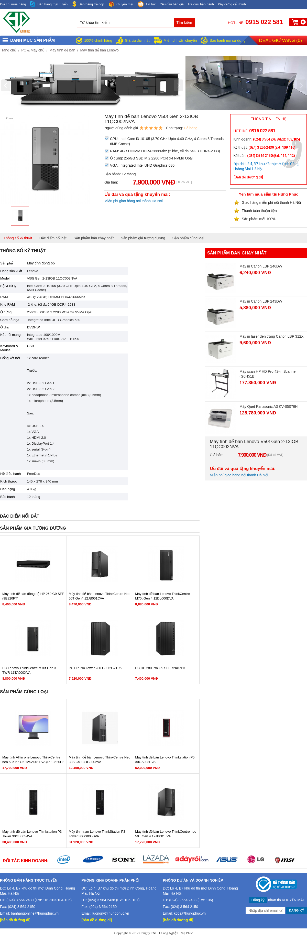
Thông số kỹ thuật (18, 238)
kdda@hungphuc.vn (190, 913)
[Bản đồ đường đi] (248, 177)
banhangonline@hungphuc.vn (35, 913)
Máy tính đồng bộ (41, 263)
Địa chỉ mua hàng (13, 4)
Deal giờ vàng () (280, 40)
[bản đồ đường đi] (15, 920)
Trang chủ (8, 50)
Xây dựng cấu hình (232, 4)
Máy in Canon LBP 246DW (260, 266)
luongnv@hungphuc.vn (110, 913)
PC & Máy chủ (33, 50)
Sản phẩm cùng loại (188, 238)
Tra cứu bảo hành (201, 4)
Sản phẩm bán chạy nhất (94, 238)
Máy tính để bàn (62, 50)
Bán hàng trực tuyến (49, 4)
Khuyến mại (120, 4)
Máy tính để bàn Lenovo (99, 50)
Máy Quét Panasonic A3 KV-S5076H (268, 406)
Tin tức (146, 4)
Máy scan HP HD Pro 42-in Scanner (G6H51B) (268, 373)
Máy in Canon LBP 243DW (260, 301)
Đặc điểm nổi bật (53, 238)
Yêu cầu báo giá (172, 4)
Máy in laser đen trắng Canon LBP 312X (271, 336)
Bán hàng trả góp (87, 4)
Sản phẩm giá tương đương (143, 238)
